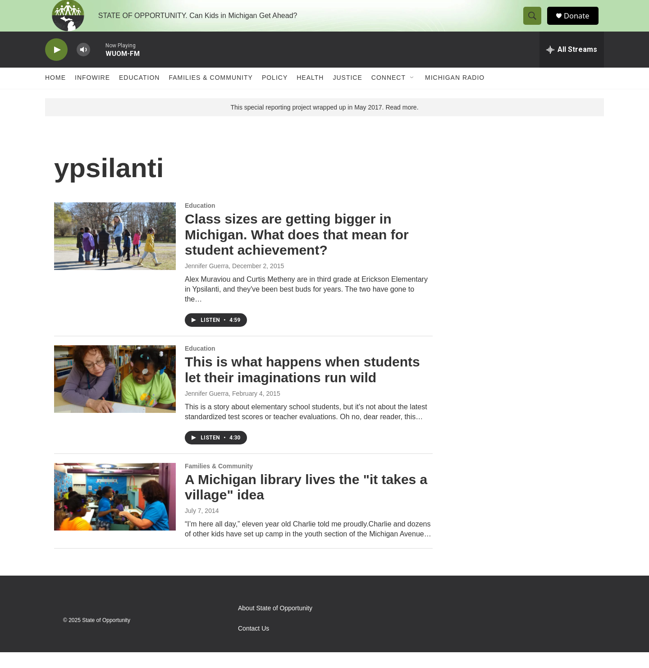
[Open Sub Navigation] (412, 93)
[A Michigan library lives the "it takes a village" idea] (115, 512)
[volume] (83, 65)
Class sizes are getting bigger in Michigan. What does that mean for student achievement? (297, 250)
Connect (388, 93)
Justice (347, 93)
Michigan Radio (454, 93)
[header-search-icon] (535, 24)
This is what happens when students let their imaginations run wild (302, 385)
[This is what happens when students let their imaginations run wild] (115, 395)
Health (310, 93)
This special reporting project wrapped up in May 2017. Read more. (324, 123)
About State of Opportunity (275, 624)
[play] (56, 65)
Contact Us (253, 644)
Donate (581, 23)
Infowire (92, 93)
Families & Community (210, 93)
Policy (275, 93)
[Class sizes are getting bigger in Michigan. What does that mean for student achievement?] (115, 252)
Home (55, 93)
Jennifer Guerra (207, 281)
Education (139, 93)
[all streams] (571, 65)
